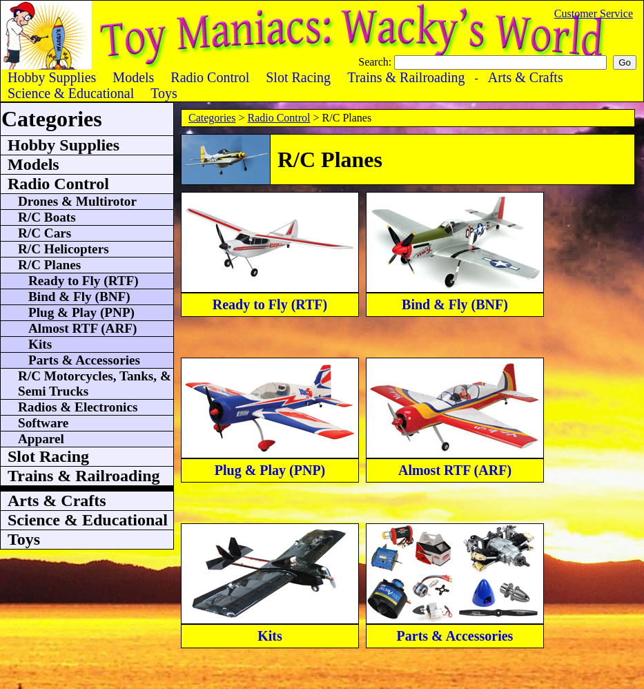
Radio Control (278, 118)
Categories (211, 118)
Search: (376, 62)
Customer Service (593, 13)
